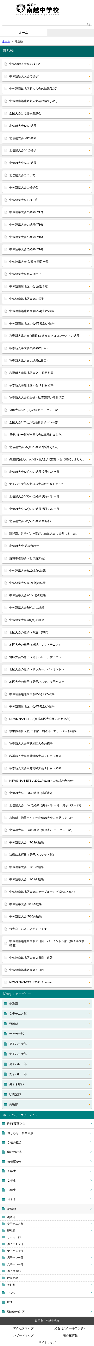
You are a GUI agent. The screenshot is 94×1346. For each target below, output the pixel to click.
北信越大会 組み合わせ (24, 545)
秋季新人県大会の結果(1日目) (28, 360)
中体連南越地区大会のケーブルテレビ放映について (42, 891)
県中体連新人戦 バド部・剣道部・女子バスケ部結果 (43, 731)
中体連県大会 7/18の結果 (26, 867)
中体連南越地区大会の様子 (26, 298)
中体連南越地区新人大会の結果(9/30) (33, 88)
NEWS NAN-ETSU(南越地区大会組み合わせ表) (39, 718)
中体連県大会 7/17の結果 (26, 879)
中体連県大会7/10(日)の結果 (27, 595)
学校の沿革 (14, 1152)
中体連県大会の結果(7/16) (26, 224)
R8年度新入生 (16, 1123)
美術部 (11, 1284)
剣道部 (11, 1217)
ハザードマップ (23, 1335)
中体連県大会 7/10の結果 (25, 916)
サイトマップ (47, 1342)
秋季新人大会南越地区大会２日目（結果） (36, 756)
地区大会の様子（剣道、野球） (29, 632)
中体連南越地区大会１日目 (26, 970)
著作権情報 (70, 1335)
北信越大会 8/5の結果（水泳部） (31, 792)
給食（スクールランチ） (70, 1328)
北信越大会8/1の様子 (22, 150)
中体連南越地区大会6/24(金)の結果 (32, 706)
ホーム (23, 32)
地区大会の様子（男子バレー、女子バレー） (38, 657)
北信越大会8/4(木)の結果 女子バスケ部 (34, 471)
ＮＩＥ (11, 1199)
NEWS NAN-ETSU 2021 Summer (30, 982)
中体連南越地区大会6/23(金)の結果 (32, 323)
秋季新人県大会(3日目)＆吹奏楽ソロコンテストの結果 (44, 335)
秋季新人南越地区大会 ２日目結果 (31, 372)
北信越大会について (22, 175)
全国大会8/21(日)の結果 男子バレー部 (33, 410)
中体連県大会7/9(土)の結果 (26, 607)
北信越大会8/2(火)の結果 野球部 (30, 521)
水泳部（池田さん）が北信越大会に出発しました (41, 817)
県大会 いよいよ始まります (28, 929)
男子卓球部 (14, 1271)
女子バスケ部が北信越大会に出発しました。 (38, 484)
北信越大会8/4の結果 (22, 125)
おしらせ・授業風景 (20, 1133)
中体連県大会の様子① (23, 200)
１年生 (11, 1171)
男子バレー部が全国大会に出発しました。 (36, 434)
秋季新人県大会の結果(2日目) (28, 348)
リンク (11, 1292)
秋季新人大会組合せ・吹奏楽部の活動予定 (36, 397)
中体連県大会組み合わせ (25, 274)
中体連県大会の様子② (23, 187)
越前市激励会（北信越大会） (28, 558)
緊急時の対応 (16, 1311)
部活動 (11, 1209)
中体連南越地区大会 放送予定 (28, 286)
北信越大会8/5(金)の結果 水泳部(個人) (33, 447)
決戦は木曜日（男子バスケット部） (32, 854)
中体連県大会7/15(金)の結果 (27, 582)
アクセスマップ (23, 1328)
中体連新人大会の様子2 (24, 64)
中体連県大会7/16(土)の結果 (27, 570)
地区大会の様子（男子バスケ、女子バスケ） (38, 681)
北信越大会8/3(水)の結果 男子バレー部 (34, 496)
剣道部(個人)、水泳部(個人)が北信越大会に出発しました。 (47, 459)
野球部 (11, 1230)
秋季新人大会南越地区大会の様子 (31, 743)
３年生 (11, 1190)
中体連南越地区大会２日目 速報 (31, 957)
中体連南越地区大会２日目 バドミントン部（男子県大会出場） (46, 943)
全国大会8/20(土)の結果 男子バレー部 (33, 422)
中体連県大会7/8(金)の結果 (26, 620)
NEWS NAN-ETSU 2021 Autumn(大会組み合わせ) (41, 780)
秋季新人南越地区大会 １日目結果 (31, 385)
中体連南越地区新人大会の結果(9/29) (33, 101)
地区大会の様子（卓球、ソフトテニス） (35, 644)
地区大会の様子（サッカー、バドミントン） (38, 669)
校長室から (14, 1161)
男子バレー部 (15, 1257)
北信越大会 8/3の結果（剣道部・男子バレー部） (41, 830)
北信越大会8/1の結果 (22, 162)
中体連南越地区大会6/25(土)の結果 (32, 694)
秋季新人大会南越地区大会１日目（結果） (36, 768)
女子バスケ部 (15, 1250)
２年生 (11, 1180)
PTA (10, 1302)
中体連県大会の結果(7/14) (26, 249)
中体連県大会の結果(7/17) (26, 212)
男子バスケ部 (15, 1244)
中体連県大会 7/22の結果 (26, 842)
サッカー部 (14, 1237)
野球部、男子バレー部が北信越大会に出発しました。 (44, 533)
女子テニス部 (15, 1223)
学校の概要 (14, 1142)
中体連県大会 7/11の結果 (25, 904)
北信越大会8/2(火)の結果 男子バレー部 (34, 508)
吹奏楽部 (12, 1277)
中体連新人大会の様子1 (24, 76)
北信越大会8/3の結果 (22, 138)
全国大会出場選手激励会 (25, 113)
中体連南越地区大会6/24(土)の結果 (32, 311)
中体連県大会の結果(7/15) (26, 237)
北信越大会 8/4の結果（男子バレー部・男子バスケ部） (46, 805)
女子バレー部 (15, 1264)
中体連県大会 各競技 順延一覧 (29, 261)
